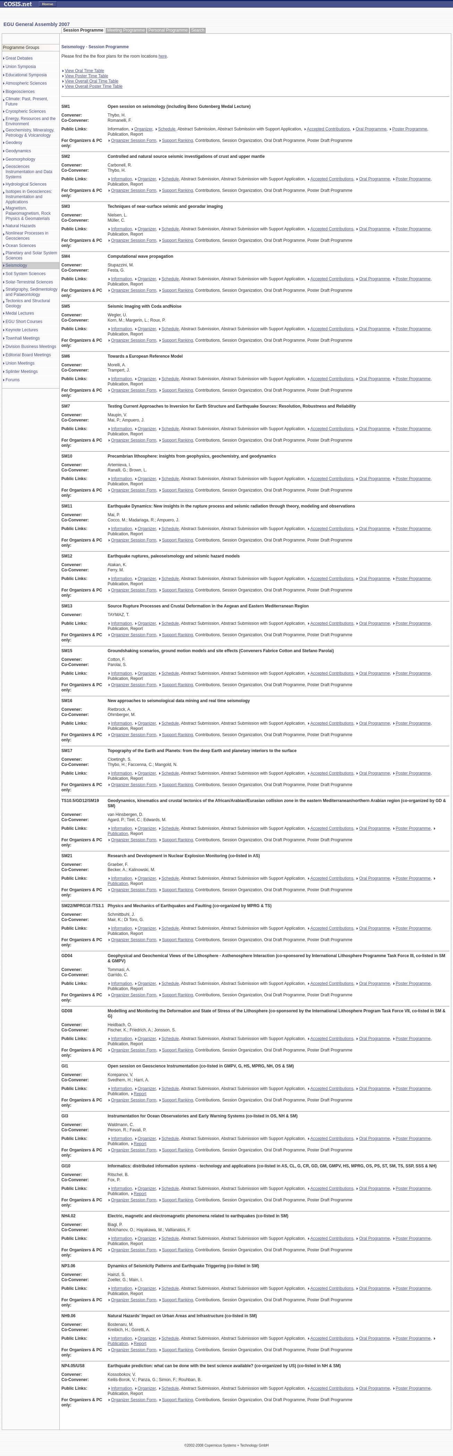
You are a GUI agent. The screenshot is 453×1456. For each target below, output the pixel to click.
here (163, 56)
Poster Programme (408, 129)
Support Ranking (176, 140)
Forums (13, 379)
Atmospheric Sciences (26, 83)
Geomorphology (20, 159)
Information (120, 179)
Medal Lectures (20, 313)
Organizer (142, 129)
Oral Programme (369, 129)
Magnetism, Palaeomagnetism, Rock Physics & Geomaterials (28, 213)
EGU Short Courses (24, 321)
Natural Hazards (21, 225)
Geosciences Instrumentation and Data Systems (29, 171)
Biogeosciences (20, 91)
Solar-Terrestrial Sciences (29, 282)
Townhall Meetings (23, 338)
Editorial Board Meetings (28, 354)
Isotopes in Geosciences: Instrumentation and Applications (29, 196)
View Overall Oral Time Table (90, 81)
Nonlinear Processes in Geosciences (27, 236)
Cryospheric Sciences (26, 111)
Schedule (166, 129)
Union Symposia (21, 66)
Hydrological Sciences (26, 184)
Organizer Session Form (132, 140)
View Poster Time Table (85, 76)
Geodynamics (18, 150)
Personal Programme (168, 30)
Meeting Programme (126, 30)
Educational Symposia (26, 75)
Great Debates (19, 58)
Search (197, 30)
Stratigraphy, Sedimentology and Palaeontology (32, 292)
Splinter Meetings (22, 371)
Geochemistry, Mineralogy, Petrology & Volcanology (30, 133)
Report (138, 1093)
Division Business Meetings (31, 346)
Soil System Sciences (25, 273)
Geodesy (14, 142)
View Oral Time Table (83, 70)
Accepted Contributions (327, 129)
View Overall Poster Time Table (92, 86)
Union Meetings (20, 363)
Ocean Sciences (21, 245)
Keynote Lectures (22, 329)
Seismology (16, 265)
